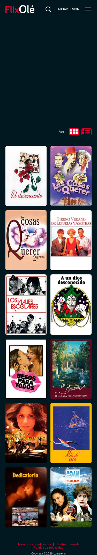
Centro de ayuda (67, 544)
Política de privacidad (48, 547)
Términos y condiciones (34, 544)
